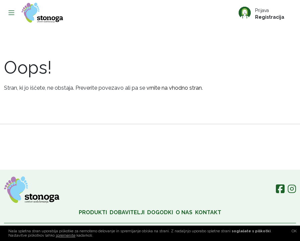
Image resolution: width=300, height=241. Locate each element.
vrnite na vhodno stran (174, 88)
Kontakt (208, 212)
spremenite (65, 235)
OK (294, 231)
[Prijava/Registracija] (266, 12)
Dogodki (160, 212)
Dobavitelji (127, 212)
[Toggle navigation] (11, 12)
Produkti (93, 212)
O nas (184, 212)
